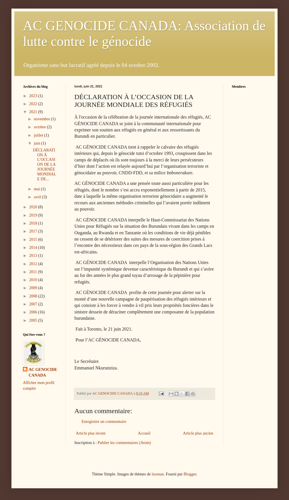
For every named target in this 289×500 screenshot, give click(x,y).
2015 (33, 239)
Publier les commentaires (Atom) (124, 443)
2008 (33, 296)
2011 (33, 272)
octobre (40, 127)
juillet (39, 135)
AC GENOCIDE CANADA (43, 372)
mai (37, 189)
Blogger (189, 474)
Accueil (144, 433)
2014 (33, 247)
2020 (33, 207)
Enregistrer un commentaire (104, 421)
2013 (33, 255)
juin (37, 143)
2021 (33, 112)
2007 (33, 304)
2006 (33, 312)
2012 (33, 264)
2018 (33, 223)
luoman (158, 474)
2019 (33, 215)
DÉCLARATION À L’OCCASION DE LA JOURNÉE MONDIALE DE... (44, 164)
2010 (33, 280)
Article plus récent (90, 433)
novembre (42, 119)
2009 (33, 288)
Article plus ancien (198, 433)
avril (38, 197)
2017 (33, 231)
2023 (33, 96)
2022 (33, 104)
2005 (33, 320)
